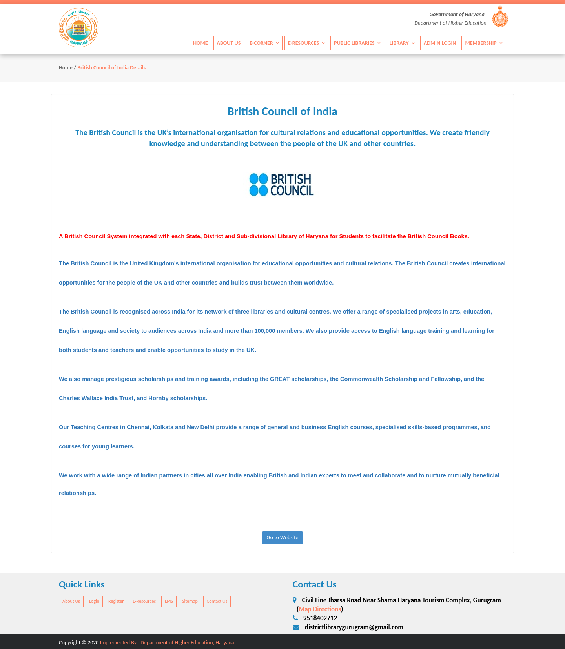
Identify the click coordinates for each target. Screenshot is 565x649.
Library (402, 42)
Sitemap (190, 601)
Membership (484, 42)
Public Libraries (357, 42)
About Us (229, 42)
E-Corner (264, 42)
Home (200, 42)
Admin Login (440, 42)
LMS (169, 601)
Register (116, 601)
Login (94, 601)
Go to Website (283, 537)
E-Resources (306, 42)
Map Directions (320, 609)
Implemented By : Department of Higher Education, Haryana (167, 642)
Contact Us (217, 601)
